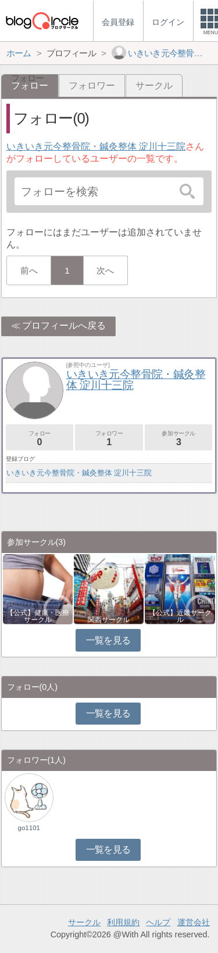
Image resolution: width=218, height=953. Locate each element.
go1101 (29, 827)
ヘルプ (158, 922)
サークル (154, 85)
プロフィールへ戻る (64, 325)
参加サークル (178, 438)
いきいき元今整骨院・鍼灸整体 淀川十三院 (95, 146)
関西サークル (109, 619)
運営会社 (193, 922)
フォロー (39, 438)
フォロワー (92, 85)
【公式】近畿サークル (180, 616)
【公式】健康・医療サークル (37, 616)
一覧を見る (108, 640)
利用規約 (123, 922)
